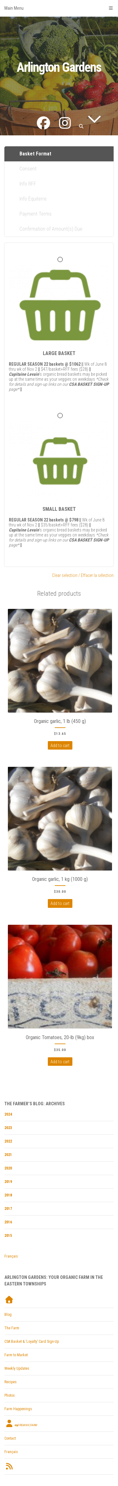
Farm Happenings (18, 1409)
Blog (8, 1314)
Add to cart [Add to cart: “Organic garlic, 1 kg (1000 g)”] (60, 903)
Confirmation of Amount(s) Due (51, 229)
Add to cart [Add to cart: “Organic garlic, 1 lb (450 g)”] (60, 745)
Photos (9, 1395)
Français (11, 1256)
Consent (28, 169)
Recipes (10, 1382)
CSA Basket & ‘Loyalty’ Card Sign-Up (31, 1341)
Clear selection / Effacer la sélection (83, 575)
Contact (10, 1438)
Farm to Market (16, 1355)
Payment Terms (36, 214)
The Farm (11, 1328)
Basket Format (35, 154)
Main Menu (59, 8)
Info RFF (28, 184)
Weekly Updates (16, 1368)
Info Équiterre (33, 199)
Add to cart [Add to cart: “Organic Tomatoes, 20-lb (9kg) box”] (60, 1061)
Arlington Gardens (59, 67)
